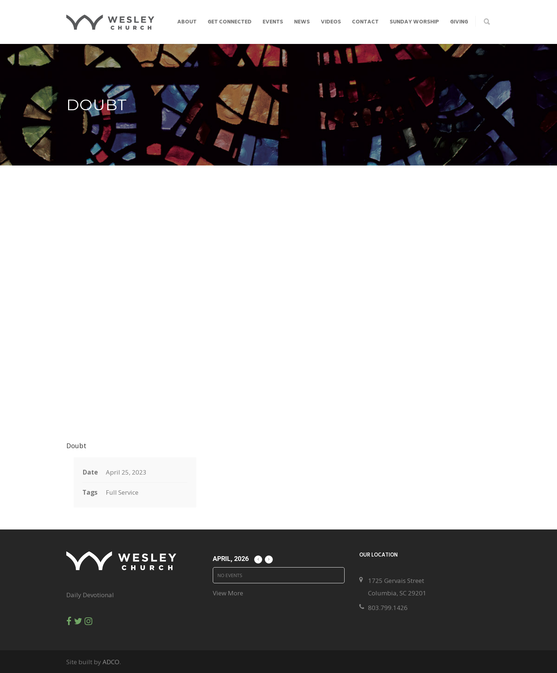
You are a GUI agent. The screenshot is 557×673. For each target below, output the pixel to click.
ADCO (111, 662)
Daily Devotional (90, 595)
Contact (365, 22)
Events (273, 22)
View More (228, 593)
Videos (331, 22)
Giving (459, 22)
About (187, 22)
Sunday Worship (414, 22)
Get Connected (230, 22)
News (302, 22)
